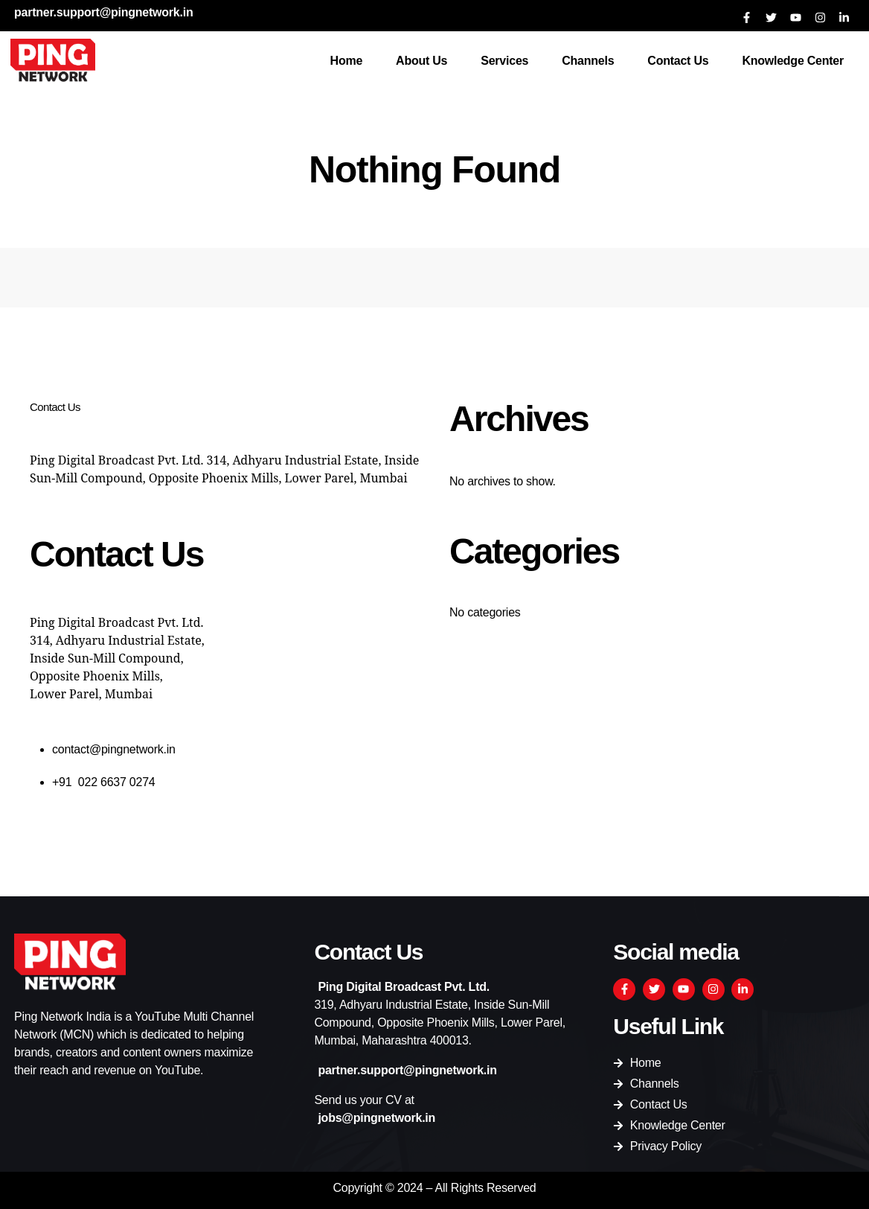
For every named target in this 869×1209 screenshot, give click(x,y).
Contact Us (677, 60)
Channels (588, 60)
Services (504, 60)
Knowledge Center (793, 60)
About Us (421, 60)
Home (346, 60)
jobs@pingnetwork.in (376, 1117)
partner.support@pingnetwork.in (103, 12)
